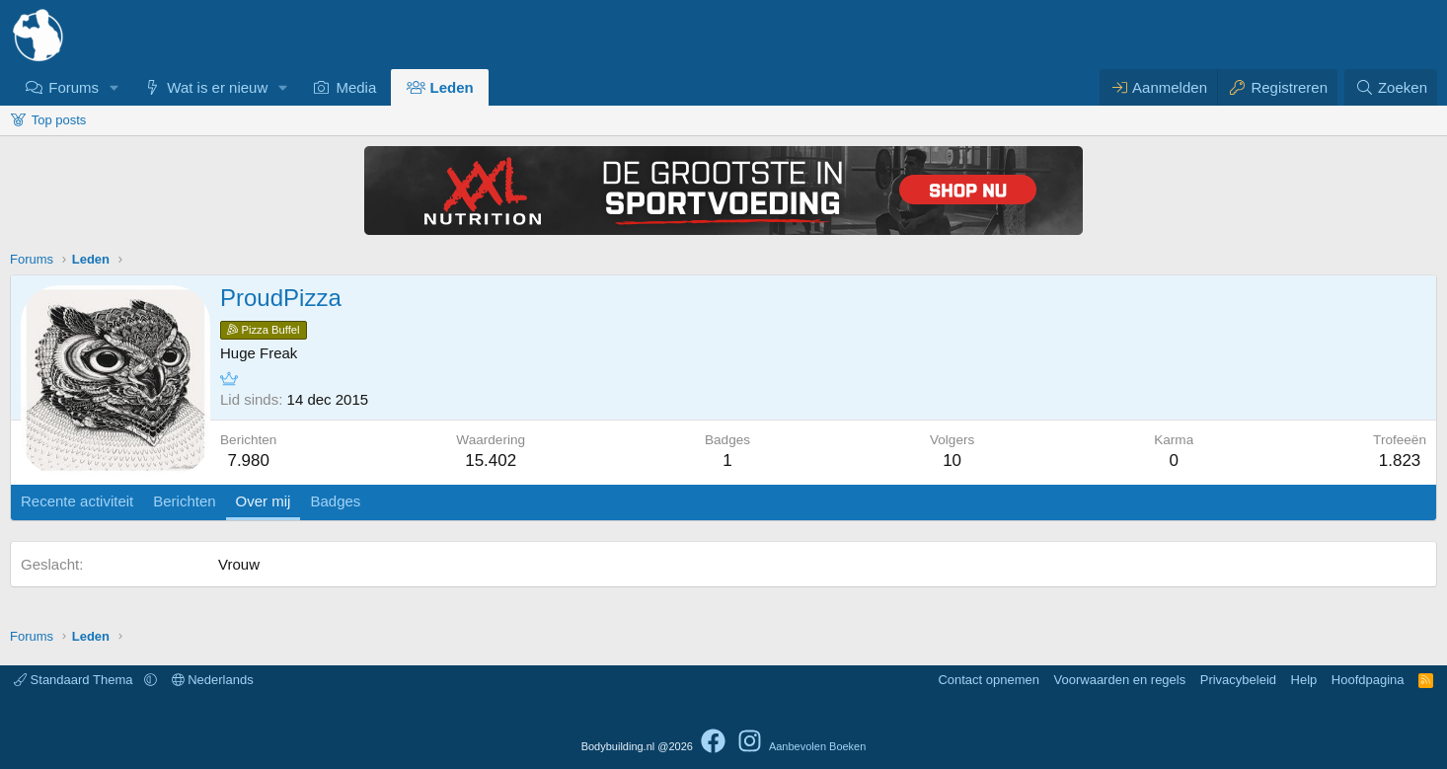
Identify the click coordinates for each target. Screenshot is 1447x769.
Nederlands (213, 679)
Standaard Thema (75, 679)
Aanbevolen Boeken (817, 746)
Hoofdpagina (1368, 679)
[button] (114, 87)
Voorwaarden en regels (1120, 679)
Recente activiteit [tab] (77, 501)
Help (1304, 679)
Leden (452, 87)
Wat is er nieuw (217, 87)
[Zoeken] (1390, 87)
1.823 (1400, 460)
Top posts (59, 120)
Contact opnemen (988, 679)
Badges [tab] (335, 501)
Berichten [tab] (184, 501)
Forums (73, 87)
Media (356, 87)
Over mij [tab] (263, 501)
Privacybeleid (1238, 679)
